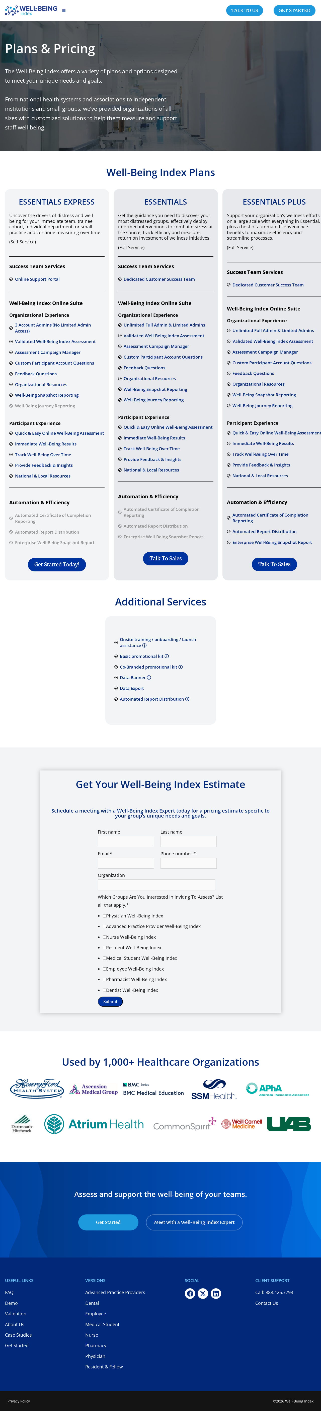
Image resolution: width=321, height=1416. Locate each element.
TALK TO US (244, 13)
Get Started (108, 1227)
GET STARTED (294, 13)
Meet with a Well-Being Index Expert (194, 1227)
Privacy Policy (19, 1406)
